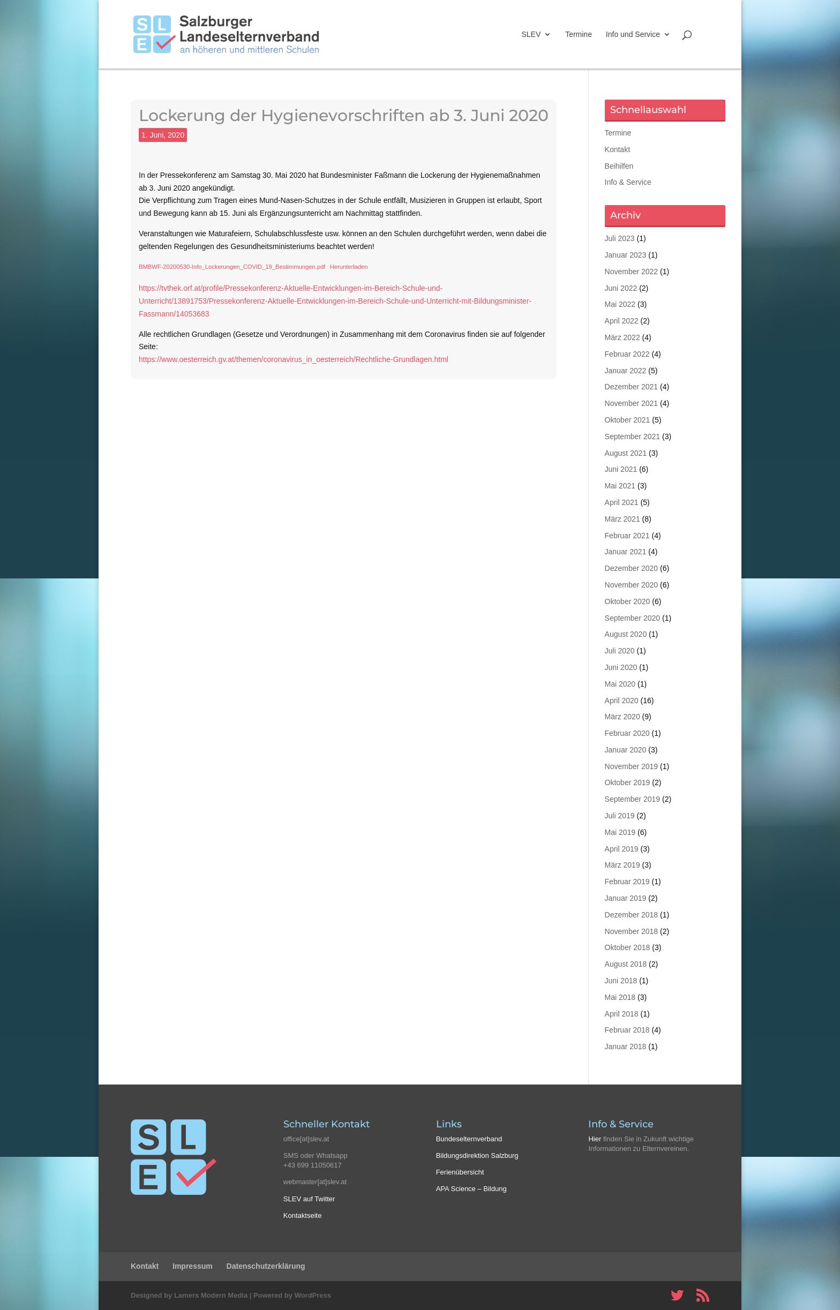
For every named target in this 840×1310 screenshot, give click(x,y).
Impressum (192, 1266)
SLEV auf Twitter (309, 1199)
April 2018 (622, 1014)
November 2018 (631, 931)
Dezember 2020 (631, 568)
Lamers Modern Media (211, 1295)
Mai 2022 (620, 304)
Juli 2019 (620, 815)
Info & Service (628, 182)
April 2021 (622, 502)
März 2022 (622, 337)
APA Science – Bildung (471, 1189)
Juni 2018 (621, 980)
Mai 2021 (620, 485)
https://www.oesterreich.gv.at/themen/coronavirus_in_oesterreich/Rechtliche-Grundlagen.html (293, 359)
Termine (578, 35)
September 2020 (633, 618)
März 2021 (622, 519)
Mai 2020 (620, 684)
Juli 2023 (620, 238)
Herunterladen (349, 266)
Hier (594, 1139)
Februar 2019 (627, 881)
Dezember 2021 (631, 386)
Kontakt (617, 149)
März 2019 (622, 865)
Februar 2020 (627, 733)
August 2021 (626, 453)
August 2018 (626, 964)
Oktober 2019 (627, 782)
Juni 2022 (621, 288)
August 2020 (626, 634)
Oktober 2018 (627, 947)
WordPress (313, 1295)
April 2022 (622, 321)
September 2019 (633, 799)
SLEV (531, 35)
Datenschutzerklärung (266, 1266)
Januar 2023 (626, 255)
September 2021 (633, 436)
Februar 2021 (627, 535)
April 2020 (622, 700)
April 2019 (622, 849)
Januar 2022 (626, 370)
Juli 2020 (620, 650)
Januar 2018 (626, 1046)
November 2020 (631, 585)
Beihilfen (619, 166)
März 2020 (622, 716)
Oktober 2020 (627, 601)
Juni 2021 (621, 469)
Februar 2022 (627, 354)
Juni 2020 (621, 667)
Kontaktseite (302, 1215)
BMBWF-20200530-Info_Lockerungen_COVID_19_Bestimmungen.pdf (232, 266)
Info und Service (633, 35)
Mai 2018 (620, 997)
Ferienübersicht (460, 1172)
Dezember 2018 (631, 914)
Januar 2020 (626, 750)
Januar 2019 (626, 898)
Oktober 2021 (627, 420)
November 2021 (631, 403)
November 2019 (631, 766)
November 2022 (631, 271)
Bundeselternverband (469, 1139)
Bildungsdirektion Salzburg (477, 1155)
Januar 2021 (626, 551)
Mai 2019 (620, 832)
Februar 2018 (627, 1030)
